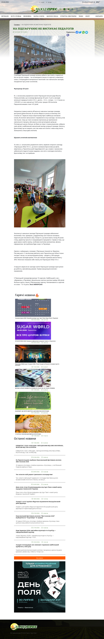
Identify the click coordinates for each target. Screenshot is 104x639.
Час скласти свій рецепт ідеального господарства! (34, 474)
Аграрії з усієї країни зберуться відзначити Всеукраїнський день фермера (38, 502)
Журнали (5, 16)
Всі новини (39, 558)
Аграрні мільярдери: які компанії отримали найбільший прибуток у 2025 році (37, 545)
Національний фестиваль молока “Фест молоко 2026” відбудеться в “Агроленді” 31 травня (35, 517)
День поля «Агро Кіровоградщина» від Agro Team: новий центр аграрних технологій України (39, 488)
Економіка (27, 16)
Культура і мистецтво (68, 16)
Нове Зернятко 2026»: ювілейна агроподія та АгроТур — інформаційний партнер (36, 531)
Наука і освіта (39, 16)
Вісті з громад (16, 16)
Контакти (99, 16)
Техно (81, 16)
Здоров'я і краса (52, 16)
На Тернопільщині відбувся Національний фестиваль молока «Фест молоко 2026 (38, 461)
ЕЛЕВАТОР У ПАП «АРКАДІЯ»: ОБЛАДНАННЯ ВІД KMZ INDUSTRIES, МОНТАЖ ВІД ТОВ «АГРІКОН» (39, 446)
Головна (17, 25)
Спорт (87, 16)
